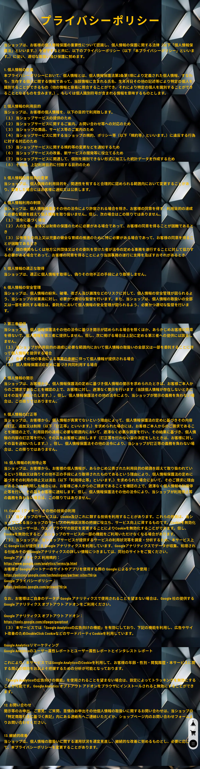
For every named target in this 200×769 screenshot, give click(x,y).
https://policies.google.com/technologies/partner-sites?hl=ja (50, 575)
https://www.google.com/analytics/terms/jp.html (40, 563)
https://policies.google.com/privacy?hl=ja (35, 587)
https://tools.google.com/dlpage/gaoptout (36, 622)
